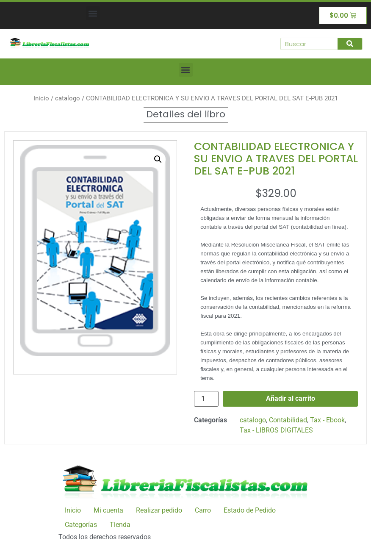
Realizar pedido (159, 510)
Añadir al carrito (290, 398)
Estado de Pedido (250, 510)
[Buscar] (350, 44)
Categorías (81, 525)
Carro (203, 510)
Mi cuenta (108, 510)
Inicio (41, 98)
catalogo (67, 98)
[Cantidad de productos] (206, 399)
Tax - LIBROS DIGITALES (276, 430)
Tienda (120, 525)
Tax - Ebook (327, 420)
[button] (93, 13)
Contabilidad (288, 420)
